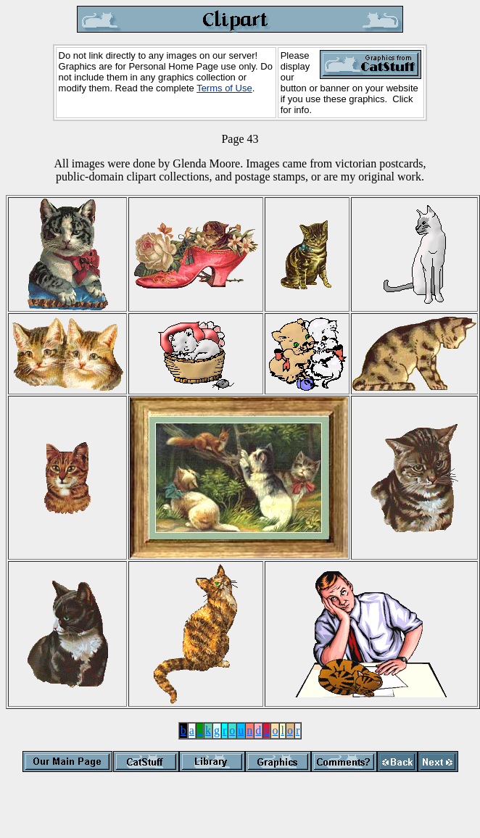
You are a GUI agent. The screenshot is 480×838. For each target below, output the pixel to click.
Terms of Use (224, 88)
